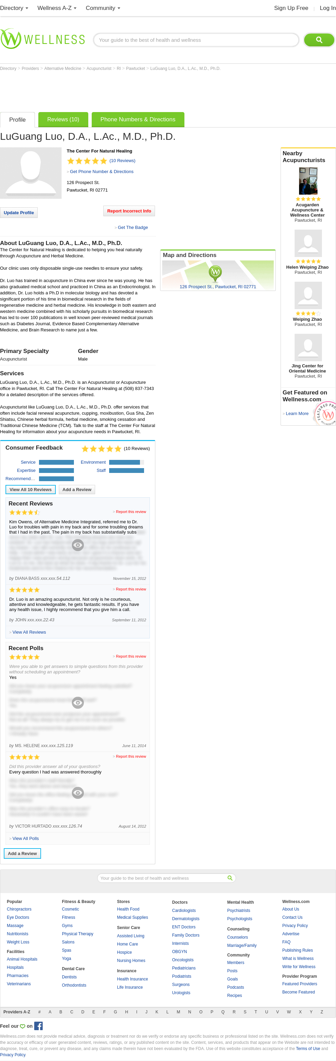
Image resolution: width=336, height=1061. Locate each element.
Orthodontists (74, 985)
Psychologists (239, 918)
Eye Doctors (18, 917)
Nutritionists (17, 933)
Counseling (238, 929)
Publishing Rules (297, 950)
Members (235, 962)
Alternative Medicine (63, 68)
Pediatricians (184, 968)
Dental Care (73, 968)
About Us (290, 909)
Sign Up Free (291, 8)
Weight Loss (18, 942)
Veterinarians (19, 983)
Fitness (68, 917)
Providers (31, 68)
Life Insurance (130, 987)
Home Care (127, 944)
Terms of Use (308, 1048)
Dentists (69, 977)
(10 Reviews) (122, 160)
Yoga (66, 958)
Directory (11, 8)
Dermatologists (185, 918)
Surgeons (181, 984)
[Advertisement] (124, 89)
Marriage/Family (242, 945)
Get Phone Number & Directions (101, 171)
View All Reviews (31, 489)
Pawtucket (136, 68)
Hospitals (15, 967)
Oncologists (183, 960)
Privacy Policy (295, 925)
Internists (180, 943)
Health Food (128, 909)
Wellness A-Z (55, 8)
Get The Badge (133, 227)
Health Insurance (132, 979)
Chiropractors (19, 909)
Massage (15, 925)
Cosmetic (70, 909)
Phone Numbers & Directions (138, 119)
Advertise (290, 933)
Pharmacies (17, 975)
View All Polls (25, 838)
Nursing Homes (131, 960)
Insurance (127, 970)
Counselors (237, 937)
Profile (17, 120)
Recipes (234, 995)
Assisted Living (130, 936)
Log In (328, 8)
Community (100, 8)
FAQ (286, 942)
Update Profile (19, 212)
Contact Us (292, 917)
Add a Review (77, 489)
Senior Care (128, 927)
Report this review (131, 512)
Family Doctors (185, 935)
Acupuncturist (100, 68)
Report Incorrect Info (129, 211)
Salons (68, 942)
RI (119, 68)
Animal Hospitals (22, 959)
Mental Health (240, 902)
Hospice (124, 952)
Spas (66, 950)
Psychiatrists (238, 910)
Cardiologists (184, 910)
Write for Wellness (298, 966)
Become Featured (298, 992)
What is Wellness (298, 958)
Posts (232, 970)
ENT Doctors (183, 927)
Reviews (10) (63, 119)
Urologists (181, 992)
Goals (232, 979)
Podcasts (235, 987)
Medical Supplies (132, 917)
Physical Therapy (77, 933)
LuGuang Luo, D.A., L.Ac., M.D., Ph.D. (185, 68)
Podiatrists (181, 976)
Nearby (308, 157)
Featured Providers (299, 983)
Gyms (67, 925)
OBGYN (179, 951)
